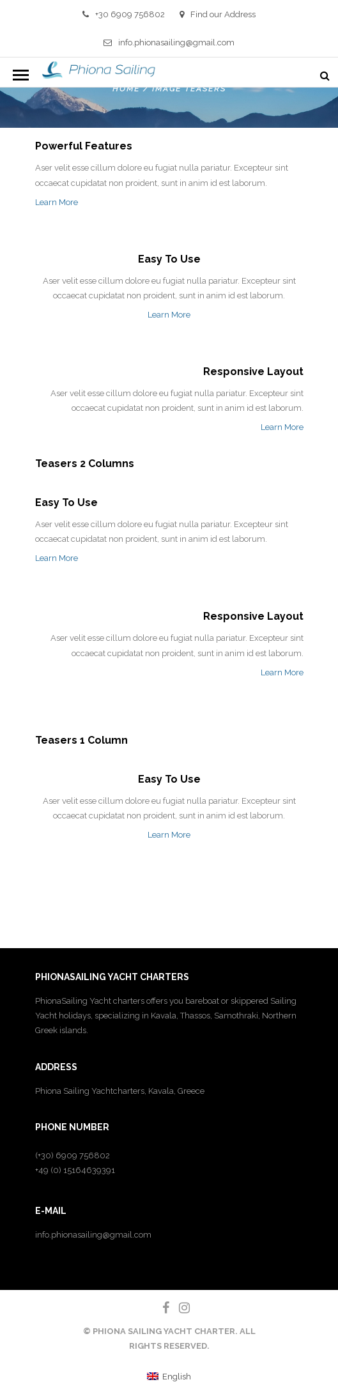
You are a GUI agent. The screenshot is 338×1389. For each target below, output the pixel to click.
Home (126, 88)
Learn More (56, 202)
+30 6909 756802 (123, 14)
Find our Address (218, 14)
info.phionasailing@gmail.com (169, 42)
